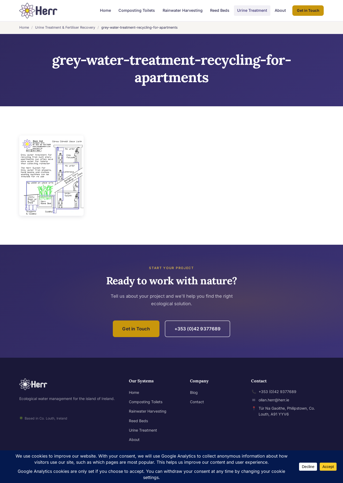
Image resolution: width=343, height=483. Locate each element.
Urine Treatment (252, 10)
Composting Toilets (136, 10)
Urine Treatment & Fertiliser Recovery (65, 27)
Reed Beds (219, 10)
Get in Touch (308, 10)
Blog (194, 392)
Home (105, 10)
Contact (197, 401)
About (280, 10)
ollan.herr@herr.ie (274, 400)
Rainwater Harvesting (183, 10)
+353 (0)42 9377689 (197, 328)
